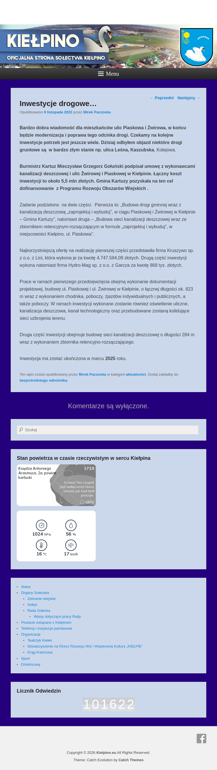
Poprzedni (162, 98)
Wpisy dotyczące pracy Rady (57, 616)
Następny (188, 98)
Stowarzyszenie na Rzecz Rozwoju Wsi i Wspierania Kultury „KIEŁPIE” (85, 646)
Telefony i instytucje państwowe (46, 628)
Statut (26, 587)
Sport (25, 658)
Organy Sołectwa (35, 593)
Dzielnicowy (30, 664)
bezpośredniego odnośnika (43, 380)
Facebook (201, 738)
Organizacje (30, 634)
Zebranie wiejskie (41, 598)
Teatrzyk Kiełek (39, 640)
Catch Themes (131, 760)
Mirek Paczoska (97, 112)
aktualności (136, 374)
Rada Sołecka (38, 610)
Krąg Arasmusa (40, 652)
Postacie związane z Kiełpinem (46, 622)
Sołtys (32, 604)
